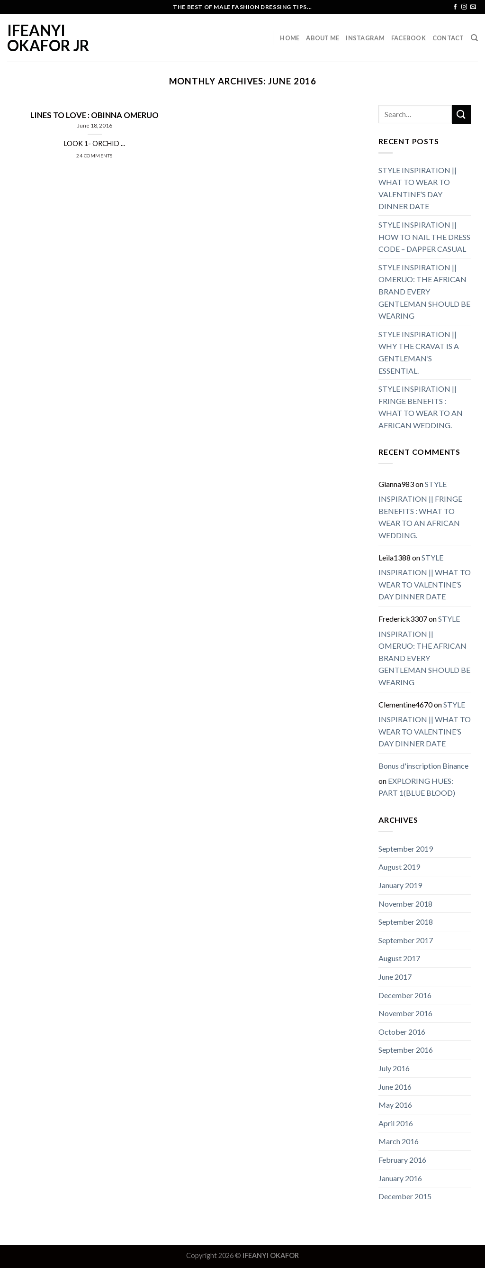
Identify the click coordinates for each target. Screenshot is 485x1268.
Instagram (365, 38)
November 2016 (405, 1013)
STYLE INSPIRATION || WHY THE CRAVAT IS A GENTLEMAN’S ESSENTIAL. (418, 352)
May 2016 (395, 1104)
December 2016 (404, 995)
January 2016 (400, 1178)
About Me (322, 38)
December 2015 (404, 1196)
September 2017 (405, 940)
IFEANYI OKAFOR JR (48, 38)
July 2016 (394, 1068)
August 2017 (399, 958)
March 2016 (398, 1141)
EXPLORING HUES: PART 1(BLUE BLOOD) (416, 787)
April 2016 (395, 1123)
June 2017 (395, 976)
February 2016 (402, 1159)
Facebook (408, 38)
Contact (448, 38)
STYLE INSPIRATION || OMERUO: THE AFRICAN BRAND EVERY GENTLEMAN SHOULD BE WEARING (424, 291)
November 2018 (405, 903)
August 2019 (399, 866)
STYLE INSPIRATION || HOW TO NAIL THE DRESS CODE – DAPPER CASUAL (424, 236)
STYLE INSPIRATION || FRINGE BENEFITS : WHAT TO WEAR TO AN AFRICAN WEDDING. (420, 407)
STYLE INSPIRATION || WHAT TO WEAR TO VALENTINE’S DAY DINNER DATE (417, 188)
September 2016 (405, 1049)
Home (289, 38)
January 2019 (400, 885)
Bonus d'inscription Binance (423, 765)
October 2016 (401, 1031)
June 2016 (395, 1086)
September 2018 (405, 921)
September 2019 (405, 848)
